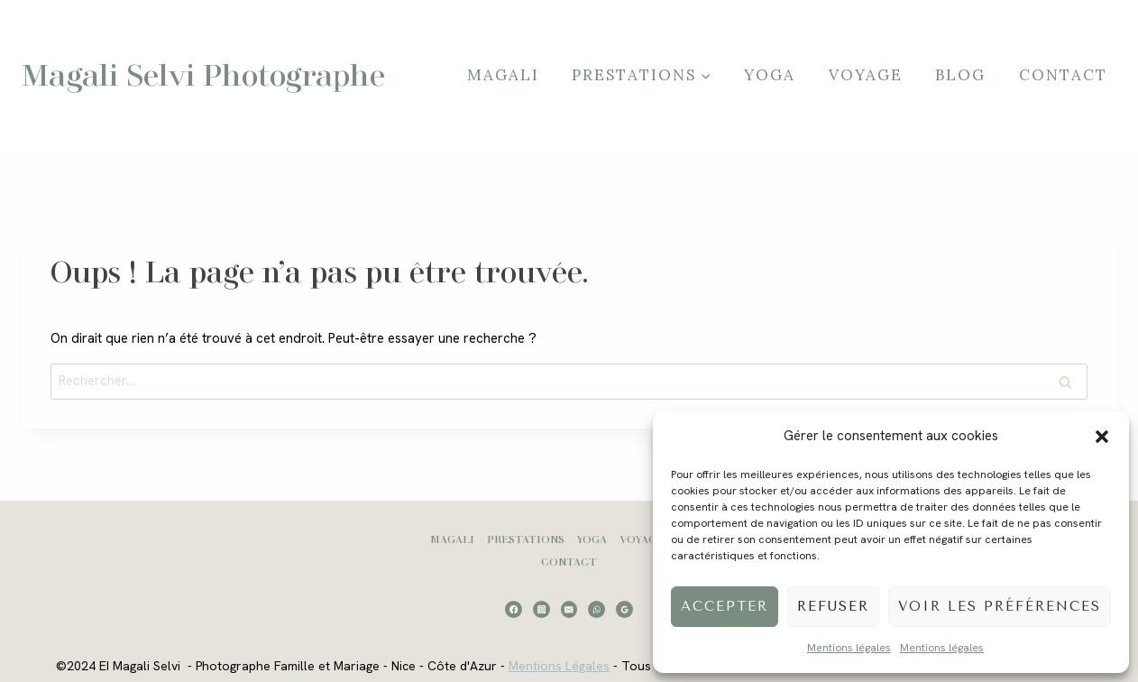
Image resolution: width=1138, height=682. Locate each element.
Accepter (724, 606)
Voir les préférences (999, 606)
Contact (1063, 75)
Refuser (833, 606)
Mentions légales (849, 648)
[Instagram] (541, 609)
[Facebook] (513, 609)
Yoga (769, 75)
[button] (1102, 437)
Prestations (525, 539)
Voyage (866, 75)
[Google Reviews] (624, 609)
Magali (503, 75)
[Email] (569, 609)
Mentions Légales (559, 666)
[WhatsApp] (596, 609)
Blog (960, 75)
